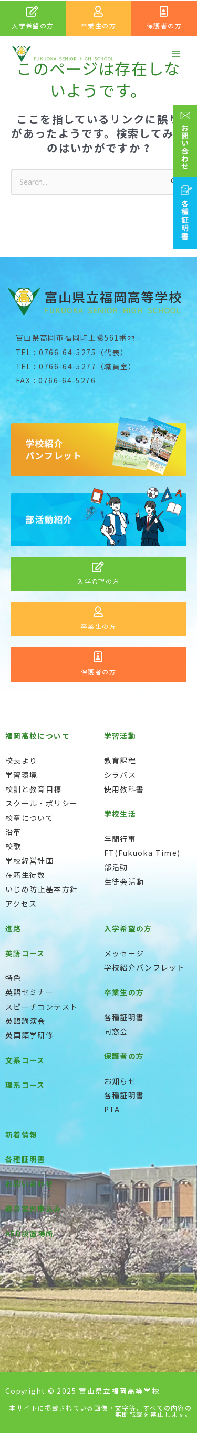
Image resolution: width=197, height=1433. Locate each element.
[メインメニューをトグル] (176, 53)
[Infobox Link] (33, 18)
